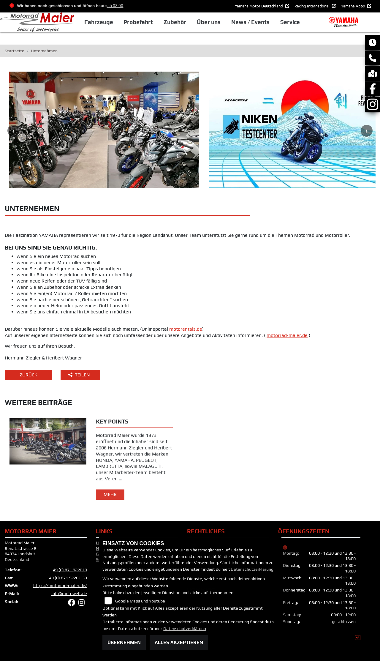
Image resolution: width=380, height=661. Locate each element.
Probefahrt (138, 22)
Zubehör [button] (175, 22)
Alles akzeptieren (179, 642)
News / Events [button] (250, 22)
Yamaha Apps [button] (353, 5)
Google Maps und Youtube (140, 601)
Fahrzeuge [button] (98, 22)
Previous (13, 131)
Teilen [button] (79, 375)
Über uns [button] (209, 22)
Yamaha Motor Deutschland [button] (259, 5)
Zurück (28, 375)
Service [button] (290, 22)
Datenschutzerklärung (252, 569)
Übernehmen (124, 642)
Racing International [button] (312, 5)
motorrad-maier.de (287, 335)
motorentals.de (185, 329)
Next (367, 131)
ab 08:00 (115, 5)
